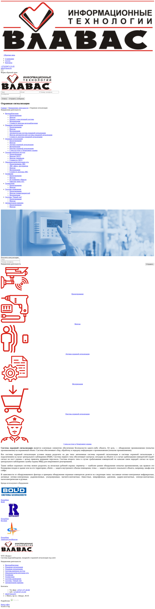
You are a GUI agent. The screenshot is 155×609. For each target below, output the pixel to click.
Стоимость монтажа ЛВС (18, 172)
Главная (4, 108)
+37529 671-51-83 (19, 592)
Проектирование (15, 116)
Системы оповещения (13, 190)
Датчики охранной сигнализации (21, 145)
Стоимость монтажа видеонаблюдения (23, 124)
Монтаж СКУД (14, 157)
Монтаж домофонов (16, 159)
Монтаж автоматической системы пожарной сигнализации (30, 135)
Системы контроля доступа (15, 153)
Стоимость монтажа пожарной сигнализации (25, 137)
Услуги (7, 61)
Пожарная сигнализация (14, 126)
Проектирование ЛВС (17, 165)
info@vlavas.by (6, 68)
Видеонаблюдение (12, 114)
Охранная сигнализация (14, 139)
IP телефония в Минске (17, 180)
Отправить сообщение (16, 99)
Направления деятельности (18, 108)
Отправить (149, 265)
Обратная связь (8, 55)
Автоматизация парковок (14, 203)
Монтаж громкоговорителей (19, 194)
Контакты (8, 63)
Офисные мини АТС (16, 182)
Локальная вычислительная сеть (17, 163)
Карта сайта (5, 605)
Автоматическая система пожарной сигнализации (27, 133)
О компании (9, 59)
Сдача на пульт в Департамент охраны (23, 151)
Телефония (9, 174)
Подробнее (5, 500)
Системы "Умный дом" (13, 198)
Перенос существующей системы (21, 120)
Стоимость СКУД (15, 161)
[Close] (2, 70)
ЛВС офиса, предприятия (18, 167)
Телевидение (10, 184)
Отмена (4, 99)
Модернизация (14, 122)
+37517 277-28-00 (23, 591)
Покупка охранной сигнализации (21, 149)
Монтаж (12, 118)
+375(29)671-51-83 (7, 66)
